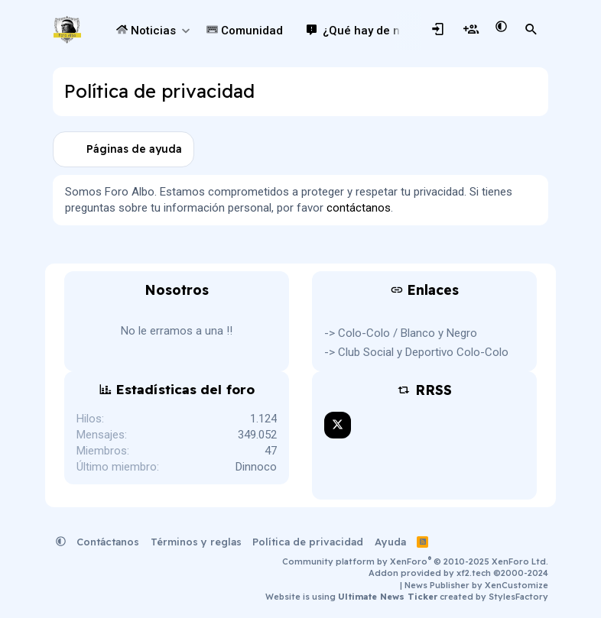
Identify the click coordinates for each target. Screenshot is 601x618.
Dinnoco (256, 467)
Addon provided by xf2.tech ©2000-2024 (458, 573)
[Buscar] (531, 30)
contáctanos (358, 208)
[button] (185, 30)
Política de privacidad (307, 541)
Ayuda (390, 541)
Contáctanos (107, 541)
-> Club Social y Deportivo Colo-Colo (416, 352)
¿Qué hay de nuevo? (377, 30)
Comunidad (244, 30)
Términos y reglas (196, 541)
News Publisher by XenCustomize (476, 585)
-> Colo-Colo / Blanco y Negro (400, 333)
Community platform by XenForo (415, 561)
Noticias (146, 30)
